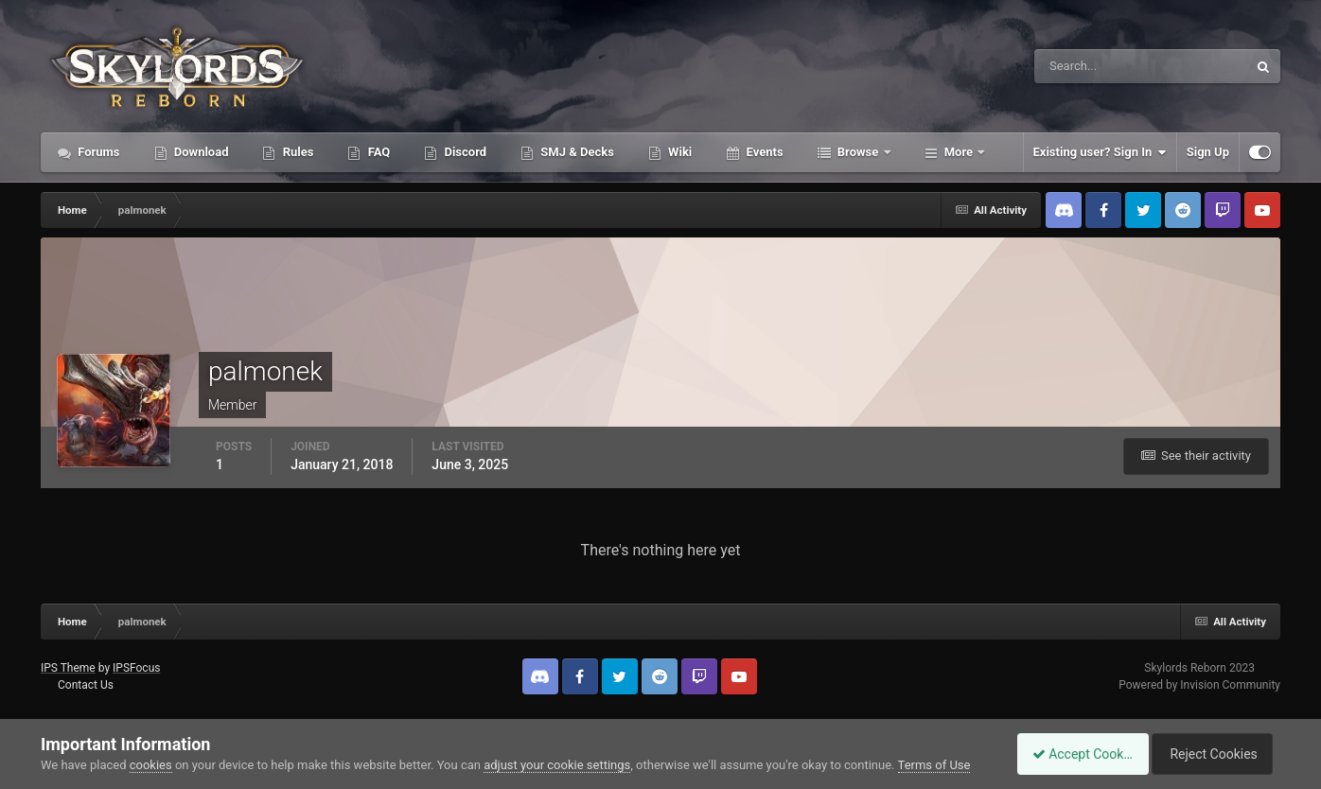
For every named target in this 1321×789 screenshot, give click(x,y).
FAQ (377, 152)
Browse (858, 152)
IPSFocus (136, 668)
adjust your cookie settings (557, 765)
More (959, 152)
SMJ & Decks (575, 152)
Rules (296, 152)
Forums (97, 152)
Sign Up (1208, 152)
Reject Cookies (1215, 754)
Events (763, 152)
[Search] (1083, 66)
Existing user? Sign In (1100, 152)
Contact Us (86, 685)
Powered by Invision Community (1199, 685)
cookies (151, 765)
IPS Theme (68, 668)
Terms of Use (934, 765)
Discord (463, 152)
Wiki (678, 152)
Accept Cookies (1072, 754)
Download (200, 152)
